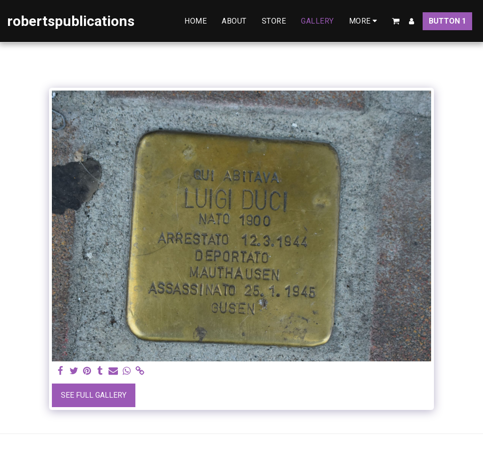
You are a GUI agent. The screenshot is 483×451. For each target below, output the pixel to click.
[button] (395, 21)
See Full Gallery (93, 395)
